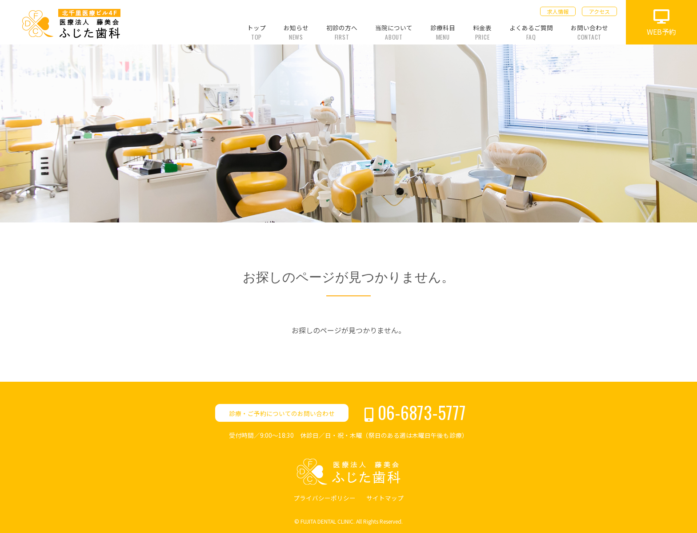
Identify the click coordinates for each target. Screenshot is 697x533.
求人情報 (558, 11)
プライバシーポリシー (324, 497)
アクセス (599, 11)
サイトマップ (385, 497)
